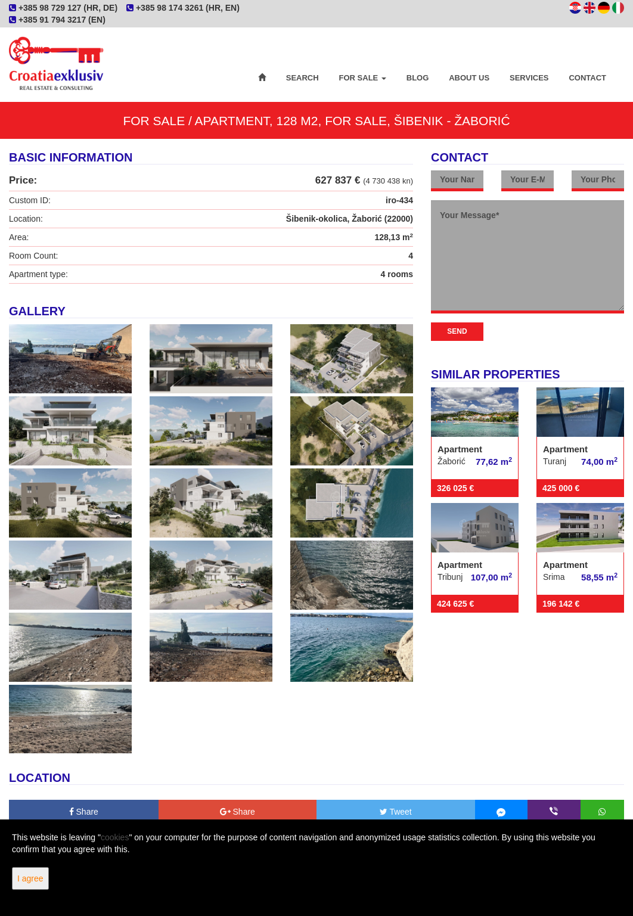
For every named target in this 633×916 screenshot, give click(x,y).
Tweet (396, 811)
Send (457, 331)
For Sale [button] (362, 77)
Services (529, 77)
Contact (587, 77)
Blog (418, 77)
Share (83, 811)
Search (302, 77)
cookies (115, 837)
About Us (469, 77)
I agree (30, 878)
